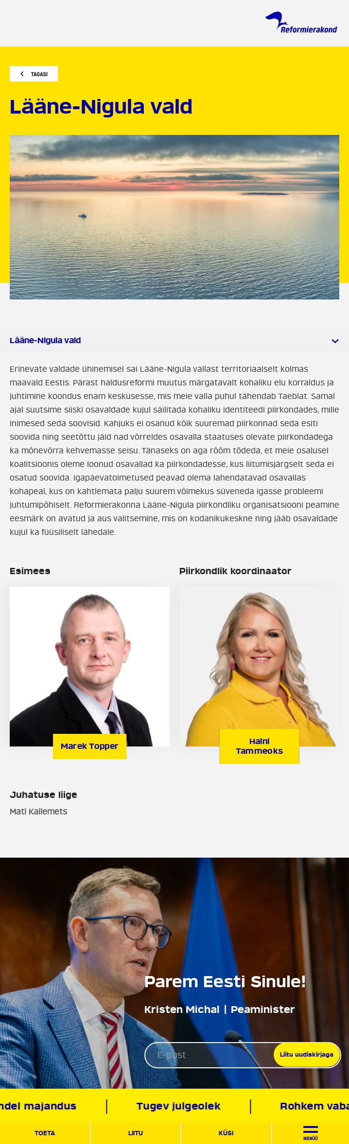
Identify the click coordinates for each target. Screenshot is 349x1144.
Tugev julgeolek (181, 1106)
